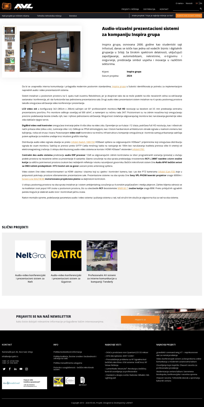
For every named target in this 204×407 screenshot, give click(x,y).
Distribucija (149, 9)
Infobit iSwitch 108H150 (83, 142)
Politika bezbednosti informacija (67, 352)
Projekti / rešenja (130, 9)
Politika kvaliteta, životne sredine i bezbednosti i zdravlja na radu (74, 357)
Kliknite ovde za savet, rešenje (189, 16)
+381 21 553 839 (10, 363)
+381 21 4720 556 (10, 361)
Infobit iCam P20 (167, 171)
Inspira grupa (119, 86)
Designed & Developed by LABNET (118, 403)
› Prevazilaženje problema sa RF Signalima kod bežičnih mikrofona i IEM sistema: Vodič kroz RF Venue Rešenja (126, 362)
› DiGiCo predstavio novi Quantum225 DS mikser (126, 352)
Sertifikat (83, 381)
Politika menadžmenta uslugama (67, 363)
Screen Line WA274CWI (33, 179)
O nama (178, 3)
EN (201, 3)
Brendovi (73, 16)
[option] (9, 30)
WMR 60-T (123, 188)
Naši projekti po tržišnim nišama (15, 16)
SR (196, 3)
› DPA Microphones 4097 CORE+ (119, 356)
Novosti (188, 3)
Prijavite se (143, 319)
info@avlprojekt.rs (10, 356)
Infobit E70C (138, 149)
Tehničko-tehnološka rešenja (49, 16)
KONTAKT (164, 9)
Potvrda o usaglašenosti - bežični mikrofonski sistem (73, 368)
